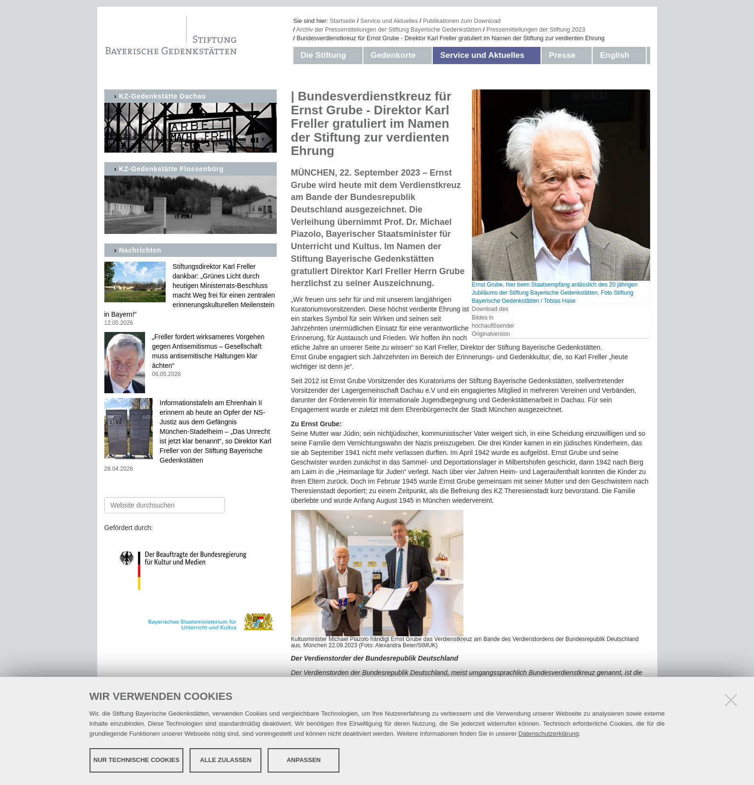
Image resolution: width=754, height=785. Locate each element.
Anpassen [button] (304, 759)
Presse (562, 55)
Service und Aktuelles (389, 21)
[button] (355, 55)
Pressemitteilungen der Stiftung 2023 (535, 29)
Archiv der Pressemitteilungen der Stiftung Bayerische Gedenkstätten (388, 29)
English (614, 55)
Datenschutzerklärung (548, 733)
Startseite (342, 21)
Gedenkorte (393, 55)
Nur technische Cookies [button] (136, 759)
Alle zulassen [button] (226, 759)
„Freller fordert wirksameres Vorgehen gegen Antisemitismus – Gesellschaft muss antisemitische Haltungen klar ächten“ (190, 355)
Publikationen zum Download (461, 21)
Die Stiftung (323, 55)
